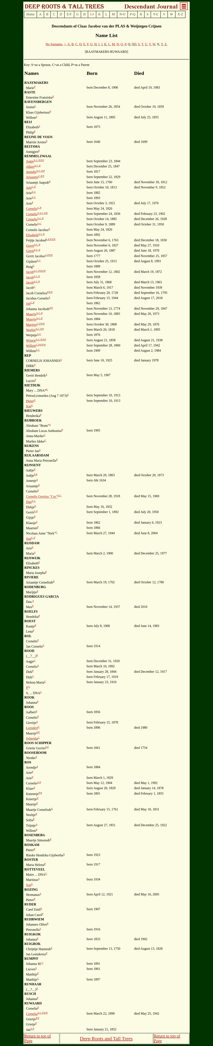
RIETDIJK (32, 385)
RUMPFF (31, 958)
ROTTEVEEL (34, 869)
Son (28, 406)
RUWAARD (33, 1003)
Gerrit (30, 245)
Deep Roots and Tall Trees (106, 1038)
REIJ (28, 122)
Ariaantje (32, 177)
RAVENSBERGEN (38, 102)
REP (27, 355)
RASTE (29, 92)
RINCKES (32, 567)
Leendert (32, 728)
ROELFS (31, 611)
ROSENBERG (34, 835)
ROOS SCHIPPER (37, 743)
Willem (31, 345)
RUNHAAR (32, 984)
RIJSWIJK (32, 558)
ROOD (29, 651)
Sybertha (32, 738)
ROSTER (31, 859)
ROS (27, 762)
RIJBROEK (33, 420)
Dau (29, 502)
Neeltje (31, 330)
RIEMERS (32, 370)
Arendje (31, 172)
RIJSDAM (32, 543)
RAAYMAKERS (36, 82)
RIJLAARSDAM (36, 455)
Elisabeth (32, 235)
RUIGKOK (32, 934)
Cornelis (31, 209)
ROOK (29, 697)
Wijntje (31, 340)
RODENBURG (35, 587)
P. (27, 688)
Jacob (29, 272)
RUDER (30, 904)
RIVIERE (31, 577)
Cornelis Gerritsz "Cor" (41, 496)
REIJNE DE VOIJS (38, 137)
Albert (30, 166)
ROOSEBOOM (35, 752)
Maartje (31, 314)
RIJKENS (31, 446)
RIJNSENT (32, 465)
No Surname (54, 44)
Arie (29, 187)
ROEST (30, 621)
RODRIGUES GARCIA (41, 596)
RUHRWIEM (34, 919)
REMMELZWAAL (38, 156)
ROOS (29, 707)
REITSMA (32, 146)
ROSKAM (31, 845)
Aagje (30, 161)
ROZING (31, 889)
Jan (28, 303)
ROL (28, 636)
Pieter (30, 401)
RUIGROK (32, 944)
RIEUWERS (33, 410)
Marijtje (31, 324)
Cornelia (31, 1014)
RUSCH (30, 993)
